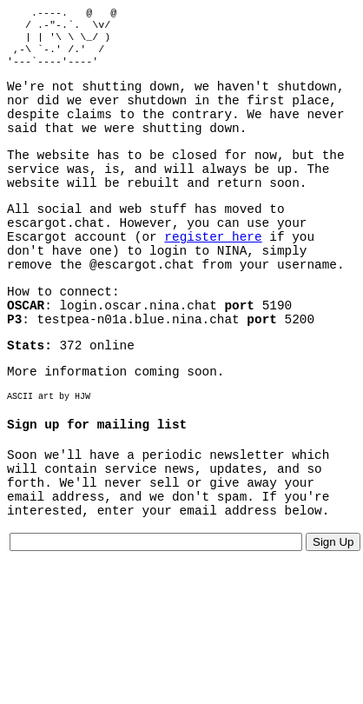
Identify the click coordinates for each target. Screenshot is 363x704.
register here (212, 270)
